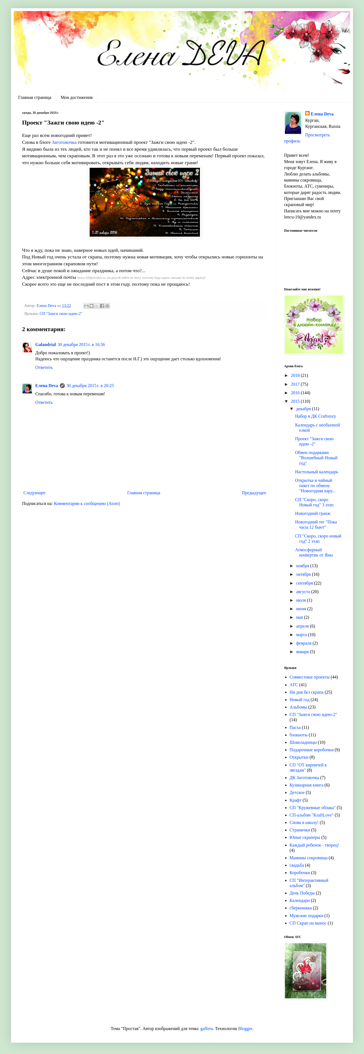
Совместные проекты (310, 677)
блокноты (299, 735)
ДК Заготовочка (304, 777)
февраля (304, 643)
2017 (296, 384)
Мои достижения (77, 97)
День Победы (302, 893)
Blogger (245, 1028)
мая (300, 617)
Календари (300, 900)
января (303, 651)
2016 (296, 392)
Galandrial (45, 344)
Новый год (299, 699)
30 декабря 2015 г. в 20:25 (90, 385)
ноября (303, 565)
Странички (300, 830)
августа (303, 591)
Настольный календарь (316, 471)
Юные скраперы (305, 837)
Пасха (295, 727)
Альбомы (298, 707)
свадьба (297, 865)
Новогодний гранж (312, 513)
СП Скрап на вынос (308, 923)
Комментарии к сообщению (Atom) (87, 503)
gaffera (206, 1028)
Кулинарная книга (306, 785)
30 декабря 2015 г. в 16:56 (81, 344)
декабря (304, 408)
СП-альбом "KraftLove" (312, 815)
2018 (296, 375)
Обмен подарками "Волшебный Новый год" (316, 457)
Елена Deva (46, 385)
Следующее (34, 492)
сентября (305, 583)
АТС (294, 684)
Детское (297, 792)
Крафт (295, 800)
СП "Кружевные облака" (313, 807)
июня (301, 608)
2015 (296, 401)
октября (304, 574)
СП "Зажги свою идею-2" (61, 313)
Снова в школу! (304, 822)
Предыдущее (254, 492)
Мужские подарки (306, 915)
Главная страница (34, 97)
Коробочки (300, 872)
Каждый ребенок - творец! (314, 845)
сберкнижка (301, 908)
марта (302, 634)
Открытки (299, 757)
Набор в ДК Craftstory (315, 416)
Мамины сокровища (309, 857)
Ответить (44, 367)
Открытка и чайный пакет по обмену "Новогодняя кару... (315, 485)
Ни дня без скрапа (306, 692)
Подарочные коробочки (311, 749)
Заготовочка (64, 142)
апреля (303, 626)
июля (301, 600)
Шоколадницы (303, 742)
